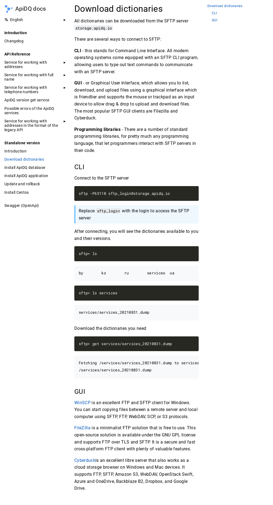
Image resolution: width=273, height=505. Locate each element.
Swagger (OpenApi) (21, 205)
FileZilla (82, 427)
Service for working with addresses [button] (25, 64)
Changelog (14, 41)
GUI (214, 20)
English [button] (13, 19)
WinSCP (82, 402)
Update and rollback (22, 184)
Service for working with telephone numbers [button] (25, 89)
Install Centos (16, 192)
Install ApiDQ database (24, 167)
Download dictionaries (24, 159)
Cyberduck (84, 460)
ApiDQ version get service (26, 100)
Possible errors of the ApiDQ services (29, 110)
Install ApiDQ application (26, 176)
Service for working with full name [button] (29, 77)
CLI (214, 13)
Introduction (15, 151)
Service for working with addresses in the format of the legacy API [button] (31, 125)
